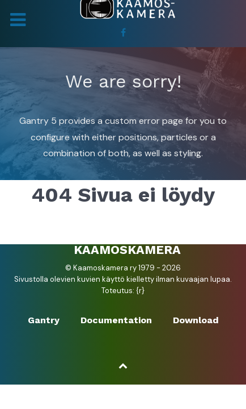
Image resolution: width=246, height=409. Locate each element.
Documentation (116, 320)
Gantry (44, 320)
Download (196, 320)
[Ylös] (123, 365)
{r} (140, 290)
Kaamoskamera (127, 250)
